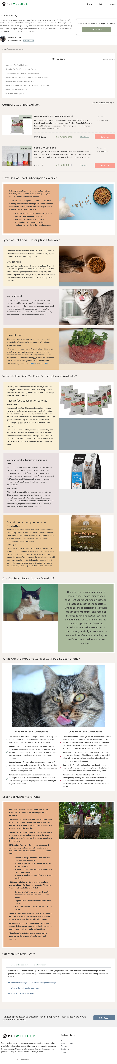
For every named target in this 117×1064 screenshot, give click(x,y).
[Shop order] (106, 103)
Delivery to (101, 117)
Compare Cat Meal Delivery (17, 65)
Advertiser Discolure (109, 59)
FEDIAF (45, 363)
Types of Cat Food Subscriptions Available (22, 73)
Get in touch (97, 29)
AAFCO (34, 363)
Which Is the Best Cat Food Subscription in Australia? (27, 77)
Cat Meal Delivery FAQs (15, 93)
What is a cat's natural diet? (22, 993)
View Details (84, 137)
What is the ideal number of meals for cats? (28, 965)
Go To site (105, 137)
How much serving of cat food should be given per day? (33, 982)
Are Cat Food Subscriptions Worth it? (20, 81)
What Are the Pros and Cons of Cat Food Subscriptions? (28, 85)
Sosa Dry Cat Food (45, 147)
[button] (58, 964)
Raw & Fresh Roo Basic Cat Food (53, 116)
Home (4, 49)
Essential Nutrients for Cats (17, 89)
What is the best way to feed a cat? (25, 988)
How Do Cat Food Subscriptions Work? (21, 69)
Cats (9, 49)
